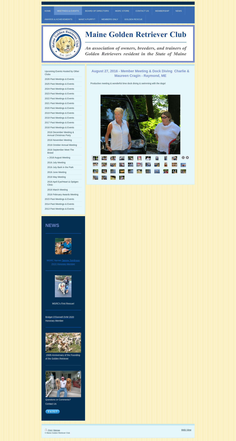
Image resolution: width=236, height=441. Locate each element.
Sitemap (56, 430)
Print (48, 430)
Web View (186, 430)
